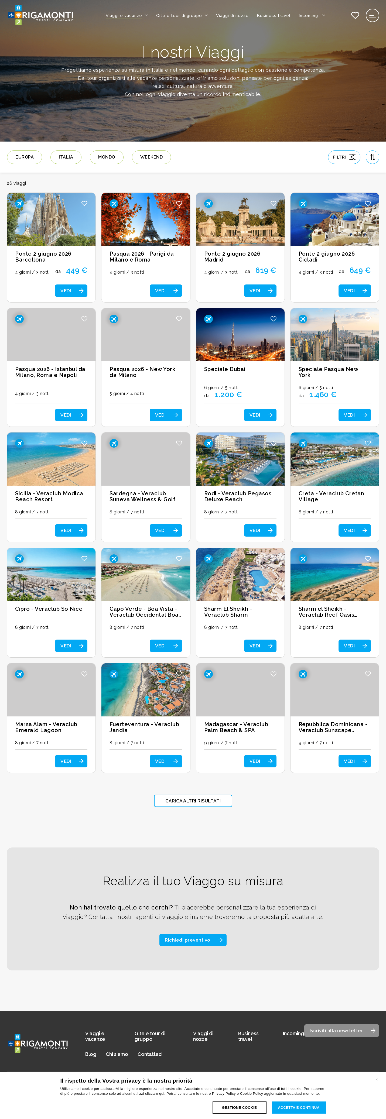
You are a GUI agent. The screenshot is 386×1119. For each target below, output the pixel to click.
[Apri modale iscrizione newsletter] (342, 1030)
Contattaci (150, 1054)
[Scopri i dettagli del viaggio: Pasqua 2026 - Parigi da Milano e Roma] (145, 248)
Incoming (312, 15)
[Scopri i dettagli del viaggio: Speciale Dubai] (240, 367)
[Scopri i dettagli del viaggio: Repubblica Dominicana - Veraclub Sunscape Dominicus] (334, 718)
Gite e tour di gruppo (179, 15)
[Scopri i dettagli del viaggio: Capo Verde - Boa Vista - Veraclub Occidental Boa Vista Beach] (145, 603)
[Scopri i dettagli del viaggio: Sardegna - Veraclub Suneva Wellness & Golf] (145, 487)
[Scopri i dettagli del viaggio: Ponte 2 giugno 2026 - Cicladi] (334, 248)
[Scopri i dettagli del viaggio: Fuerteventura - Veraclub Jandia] (145, 718)
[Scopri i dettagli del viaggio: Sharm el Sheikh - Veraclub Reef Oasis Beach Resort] (334, 603)
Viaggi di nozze (232, 15)
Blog (90, 1054)
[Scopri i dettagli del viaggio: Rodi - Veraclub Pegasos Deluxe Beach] (240, 487)
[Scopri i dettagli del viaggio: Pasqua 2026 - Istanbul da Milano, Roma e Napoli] (51, 367)
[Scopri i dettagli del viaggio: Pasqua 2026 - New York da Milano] (145, 367)
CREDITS (372, 1111)
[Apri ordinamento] (372, 157)
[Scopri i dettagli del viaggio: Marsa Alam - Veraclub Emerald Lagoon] (51, 718)
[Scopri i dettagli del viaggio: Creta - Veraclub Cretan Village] (334, 487)
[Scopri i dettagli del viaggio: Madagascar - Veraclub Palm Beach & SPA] (240, 718)
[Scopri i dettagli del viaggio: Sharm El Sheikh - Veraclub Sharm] (240, 603)
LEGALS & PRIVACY (294, 1111)
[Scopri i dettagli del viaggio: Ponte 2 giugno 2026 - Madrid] (240, 248)
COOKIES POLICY (337, 1111)
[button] (84, 203)
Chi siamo (117, 1054)
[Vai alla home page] (40, 15)
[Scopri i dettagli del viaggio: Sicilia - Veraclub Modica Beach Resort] (51, 487)
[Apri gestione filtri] (344, 157)
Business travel (274, 15)
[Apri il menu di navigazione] (372, 15)
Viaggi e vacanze (124, 15)
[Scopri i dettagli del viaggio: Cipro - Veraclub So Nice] (51, 603)
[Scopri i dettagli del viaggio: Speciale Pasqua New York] (334, 367)
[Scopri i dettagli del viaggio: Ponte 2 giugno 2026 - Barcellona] (51, 248)
